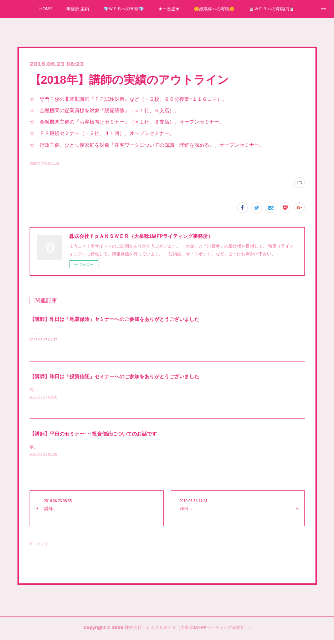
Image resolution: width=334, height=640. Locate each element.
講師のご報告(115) (44, 163)
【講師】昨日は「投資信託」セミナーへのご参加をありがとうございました (114, 377)
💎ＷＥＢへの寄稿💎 (123, 8)
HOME (45, 8)
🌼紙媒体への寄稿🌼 (214, 8)
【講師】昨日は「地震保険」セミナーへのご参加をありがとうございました (114, 319)
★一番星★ (169, 8)
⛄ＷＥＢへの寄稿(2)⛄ (272, 8)
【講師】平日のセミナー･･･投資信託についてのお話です (93, 435)
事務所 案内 (77, 8)
